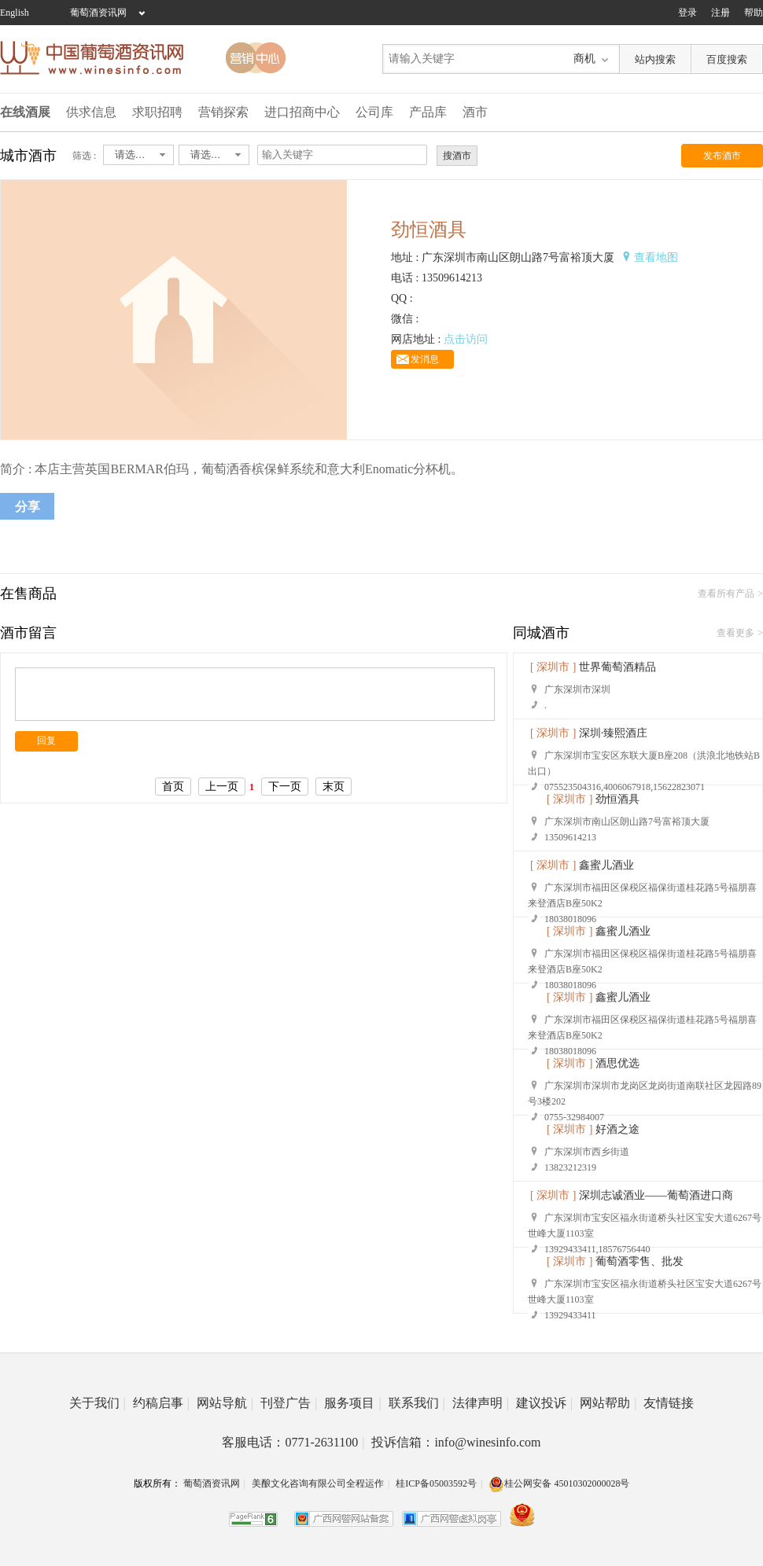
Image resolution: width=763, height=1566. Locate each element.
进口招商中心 (302, 112)
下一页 (284, 786)
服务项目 (352, 1403)
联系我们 (417, 1403)
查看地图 (656, 257)
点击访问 (466, 339)
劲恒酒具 (617, 799)
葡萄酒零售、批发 (639, 1261)
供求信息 (91, 112)
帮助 (753, 12)
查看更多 (735, 632)
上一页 (221, 786)
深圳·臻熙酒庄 (613, 733)
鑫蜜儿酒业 (606, 865)
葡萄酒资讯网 (98, 12)
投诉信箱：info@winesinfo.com (455, 1442)
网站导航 (225, 1403)
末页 (334, 786)
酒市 (475, 112)
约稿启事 (161, 1403)
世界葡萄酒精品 (617, 667)
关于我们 (97, 1403)
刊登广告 (288, 1403)
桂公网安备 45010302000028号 (558, 1483)
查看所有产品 (726, 593)
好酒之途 (617, 1129)
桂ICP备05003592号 (436, 1483)
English (14, 12)
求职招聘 (157, 112)
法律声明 (480, 1403)
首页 (173, 786)
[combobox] (138, 155)
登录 (687, 12)
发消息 (425, 359)
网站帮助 (608, 1403)
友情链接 (668, 1403)
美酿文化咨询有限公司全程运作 (318, 1483)
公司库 (374, 112)
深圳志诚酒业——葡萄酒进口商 (656, 1195)
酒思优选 (617, 1063)
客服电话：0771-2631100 (293, 1442)
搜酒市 (457, 155)
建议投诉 (544, 1403)
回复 (46, 740)
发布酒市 (722, 155)
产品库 (428, 112)
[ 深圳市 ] (553, 667)
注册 (720, 12)
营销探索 (223, 112)
